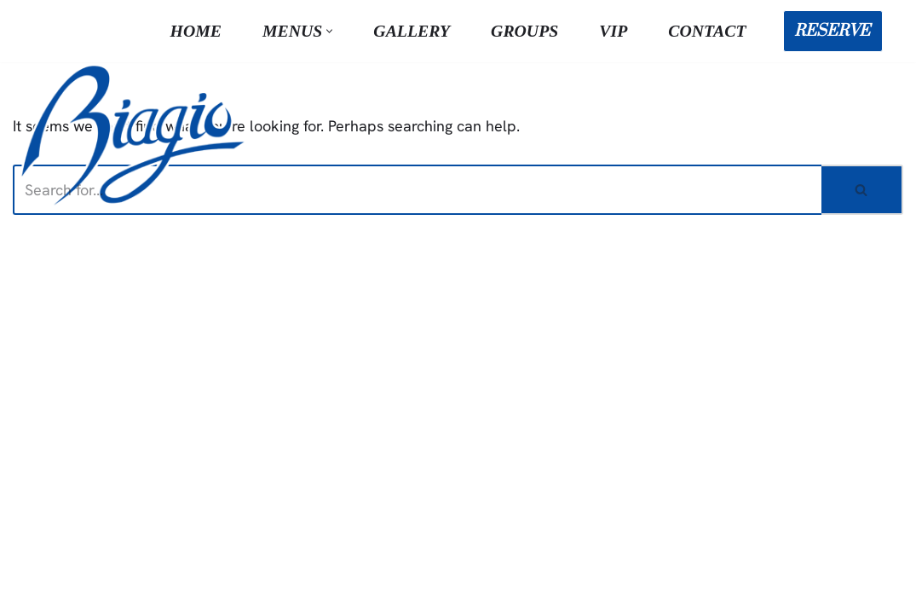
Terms (639, 590)
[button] (329, 31)
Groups (524, 30)
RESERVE (832, 31)
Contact (707, 30)
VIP (613, 30)
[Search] (417, 190)
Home (196, 30)
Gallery (411, 30)
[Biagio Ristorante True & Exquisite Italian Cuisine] (136, 133)
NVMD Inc (308, 590)
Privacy (698, 590)
